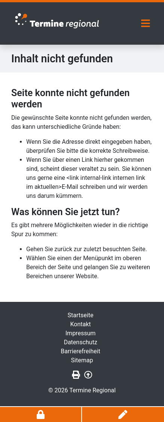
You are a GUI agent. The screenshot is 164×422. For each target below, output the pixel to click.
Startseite (81, 315)
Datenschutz (80, 342)
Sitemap (82, 360)
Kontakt (80, 324)
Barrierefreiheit (80, 351)
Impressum (81, 333)
